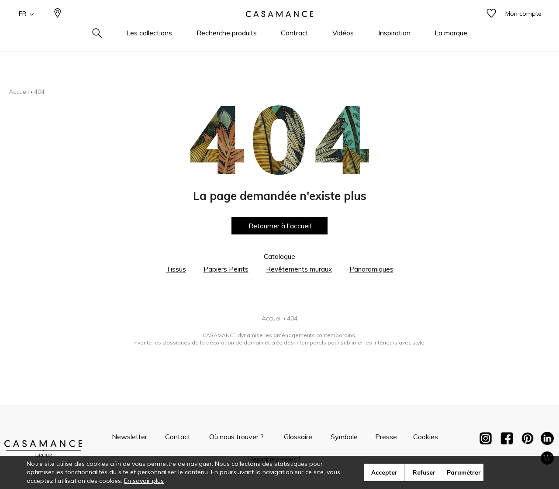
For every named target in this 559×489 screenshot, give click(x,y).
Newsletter (129, 436)
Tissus (176, 269)
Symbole (344, 436)
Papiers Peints (226, 269)
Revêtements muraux (299, 269)
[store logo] (279, 27)
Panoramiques (371, 269)
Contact (177, 436)
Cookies (425, 436)
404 (39, 92)
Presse (386, 436)
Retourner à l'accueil (279, 225)
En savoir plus (144, 481)
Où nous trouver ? (236, 436)
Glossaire (298, 436)
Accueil (19, 92)
